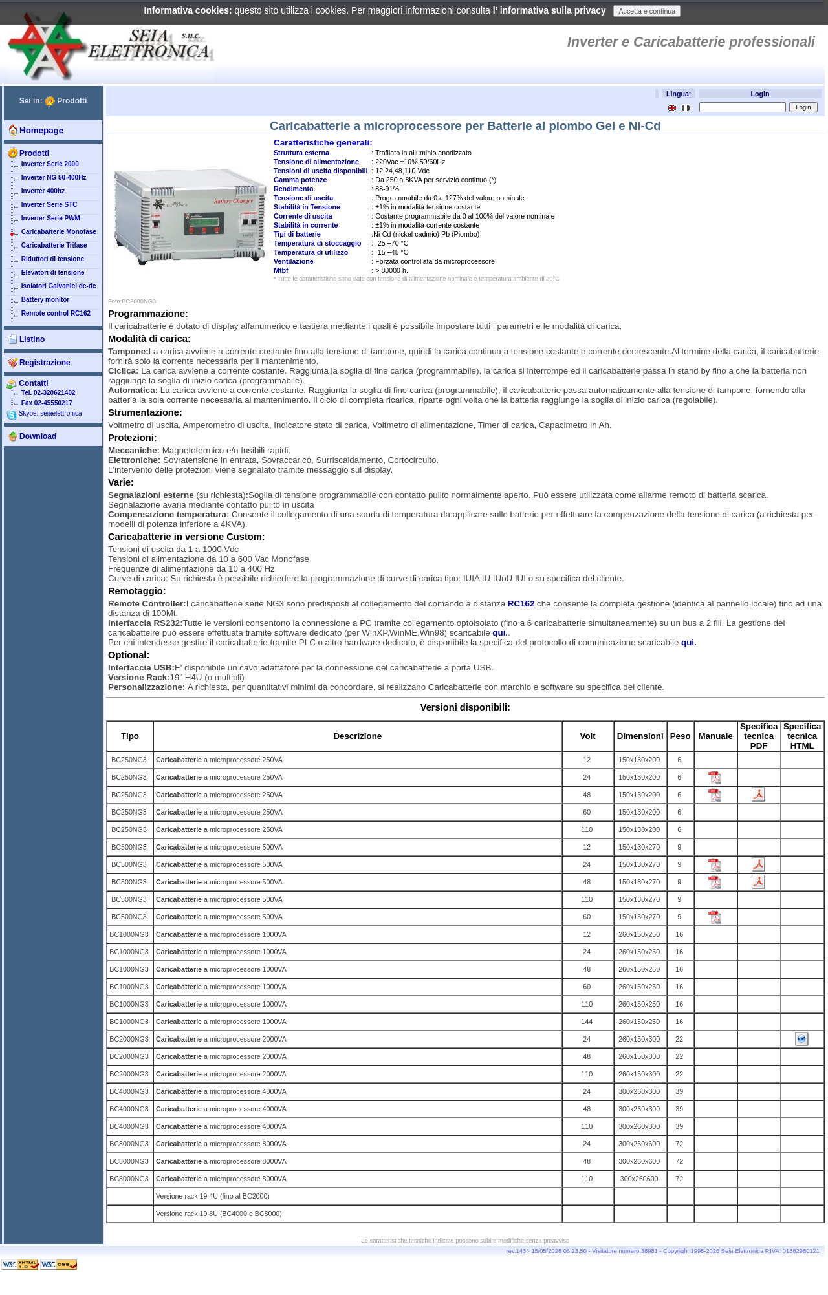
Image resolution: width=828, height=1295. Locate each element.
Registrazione (45, 362)
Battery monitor (37, 302)
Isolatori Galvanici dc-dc (51, 289)
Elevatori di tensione (45, 275)
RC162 (521, 603)
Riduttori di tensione (45, 261)
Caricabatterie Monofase (51, 234)
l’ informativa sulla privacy (549, 10)
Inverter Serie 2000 (42, 166)
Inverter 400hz (35, 193)
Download (37, 436)
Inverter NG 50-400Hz (46, 180)
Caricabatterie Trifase (46, 248)
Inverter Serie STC (41, 207)
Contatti (27, 383)
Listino (32, 339)
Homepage (41, 130)
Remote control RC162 (48, 316)
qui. (500, 632)
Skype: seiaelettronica (44, 413)
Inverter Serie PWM (43, 221)
